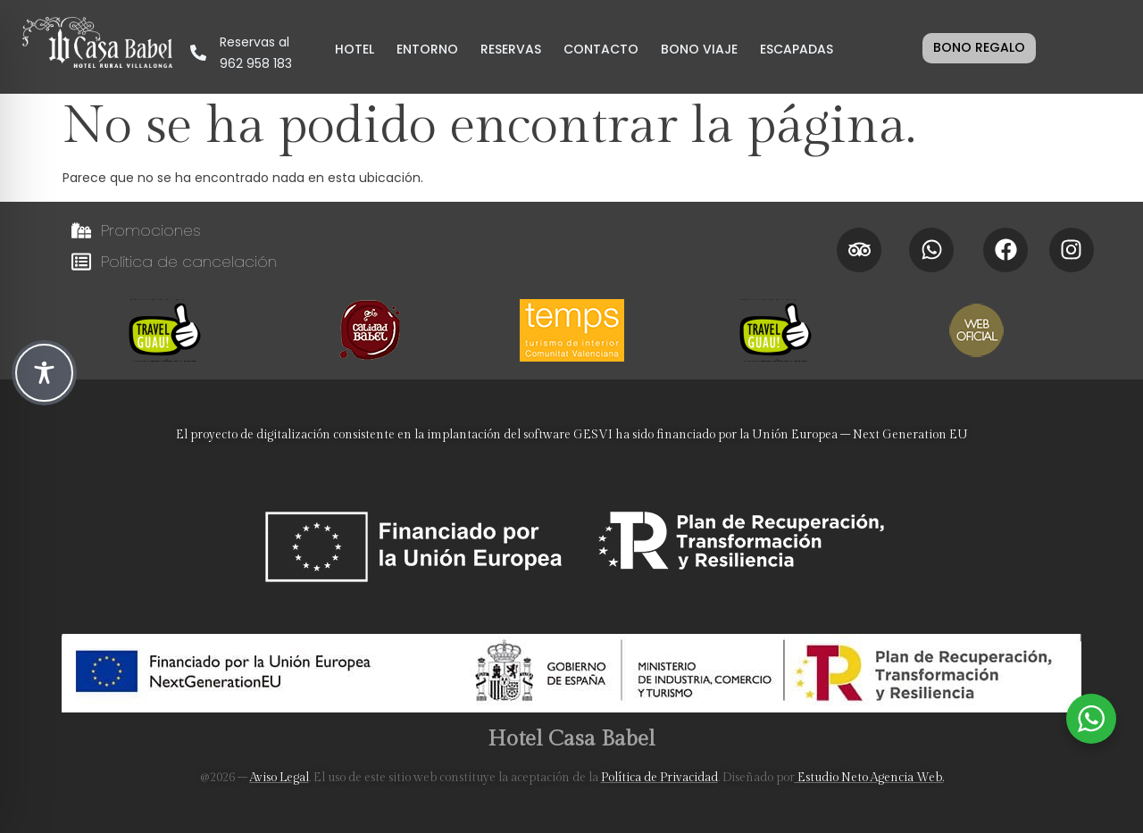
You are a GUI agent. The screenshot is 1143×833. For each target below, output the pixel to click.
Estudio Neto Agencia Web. (869, 778)
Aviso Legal (279, 778)
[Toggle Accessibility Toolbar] (44, 373)
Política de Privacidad (659, 778)
